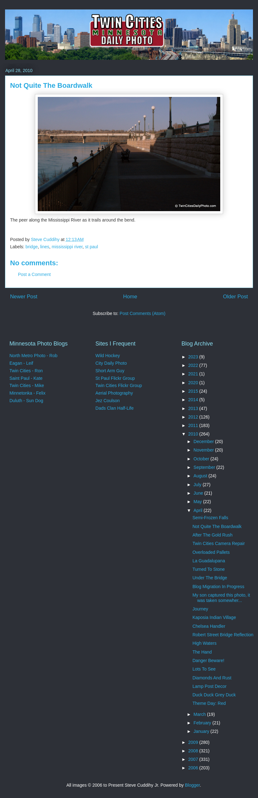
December (204, 441)
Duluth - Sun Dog (26, 400)
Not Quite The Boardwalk (217, 526)
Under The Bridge (210, 577)
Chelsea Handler (209, 626)
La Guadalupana (209, 560)
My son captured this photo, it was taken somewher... (221, 598)
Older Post (235, 297)
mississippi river (67, 246)
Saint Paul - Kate (25, 378)
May (198, 501)
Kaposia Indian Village (214, 617)
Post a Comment (34, 274)
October (202, 458)
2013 (193, 408)
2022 (193, 365)
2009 (193, 742)
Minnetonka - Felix (27, 393)
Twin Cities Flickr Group (118, 385)
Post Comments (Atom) (142, 313)
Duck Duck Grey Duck (214, 694)
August (201, 475)
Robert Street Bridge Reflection (223, 634)
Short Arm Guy (109, 370)
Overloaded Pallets (211, 552)
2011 (193, 425)
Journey (200, 608)
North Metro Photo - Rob (33, 355)
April (199, 510)
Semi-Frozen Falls (210, 517)
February (203, 722)
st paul (91, 246)
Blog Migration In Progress (218, 586)
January (202, 731)
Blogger (192, 785)
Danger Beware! (208, 660)
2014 (193, 399)
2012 (193, 416)
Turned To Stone (209, 569)
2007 (193, 759)
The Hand (202, 652)
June (199, 493)
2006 (193, 767)
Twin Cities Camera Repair (219, 543)
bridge (31, 246)
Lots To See (204, 669)
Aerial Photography (114, 393)
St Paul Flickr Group (115, 378)
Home (130, 297)
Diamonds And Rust (212, 677)
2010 (193, 433)
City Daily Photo (111, 363)
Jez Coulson (107, 400)
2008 (193, 750)
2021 (193, 373)
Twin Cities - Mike (26, 385)
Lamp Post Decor (210, 686)
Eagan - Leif (21, 363)
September (205, 467)
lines (44, 246)
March (200, 714)
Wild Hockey (107, 355)
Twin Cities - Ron (26, 370)
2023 (193, 356)
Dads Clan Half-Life (114, 408)
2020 (193, 382)
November (204, 449)
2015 (193, 391)
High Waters (205, 643)
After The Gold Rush (213, 534)
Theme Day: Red (209, 703)
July (198, 484)
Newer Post (23, 297)
